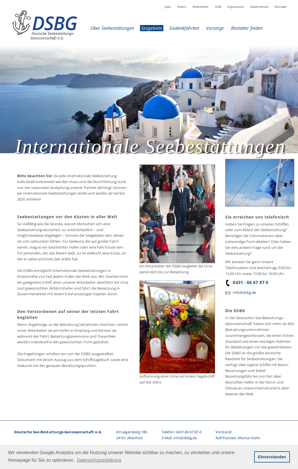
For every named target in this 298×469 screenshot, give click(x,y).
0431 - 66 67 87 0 (246, 282)
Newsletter (200, 6)
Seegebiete (151, 28)
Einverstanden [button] (272, 457)
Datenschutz (259, 6)
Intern (182, 6)
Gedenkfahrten (184, 28)
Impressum (236, 6)
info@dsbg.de (244, 292)
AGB (218, 6)
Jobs (168, 6)
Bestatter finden (247, 28)
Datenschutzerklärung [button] (99, 460)
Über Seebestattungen (112, 28)
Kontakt (280, 6)
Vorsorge (215, 28)
